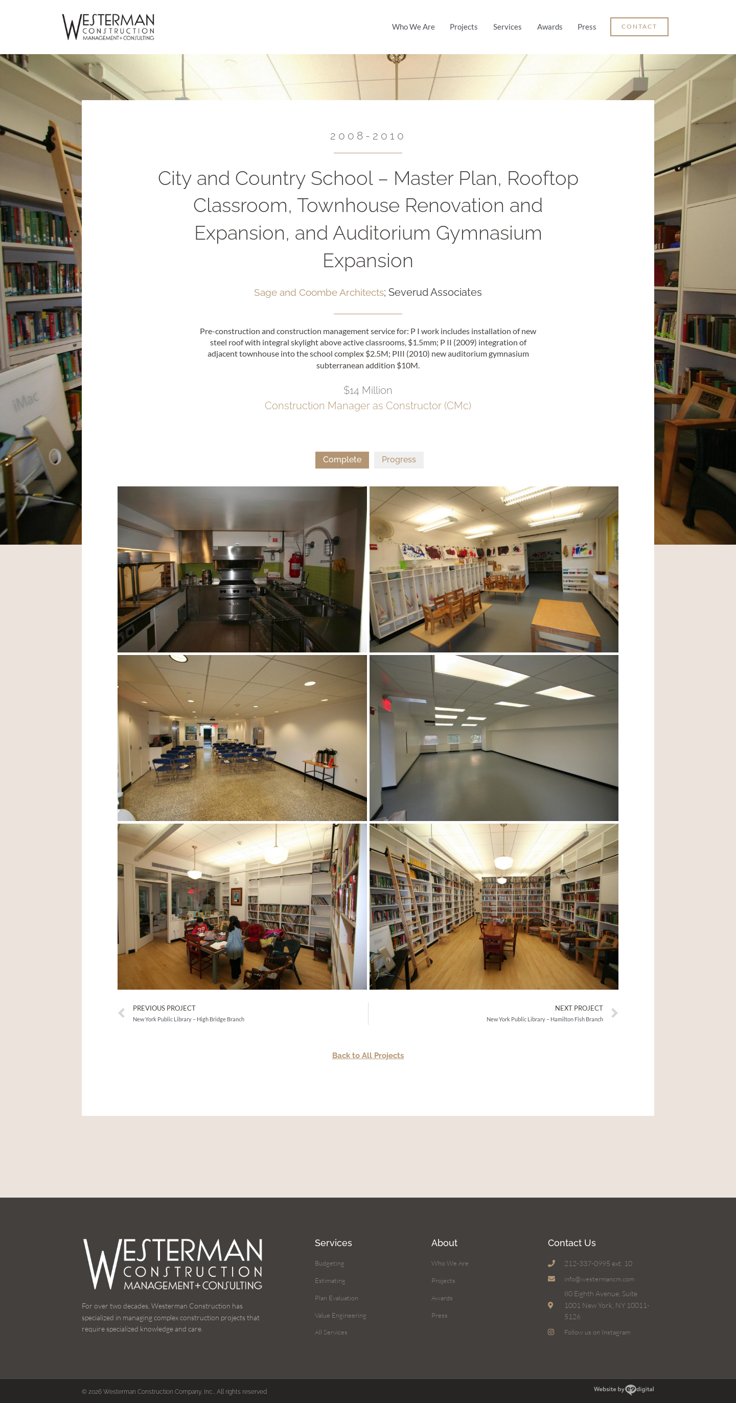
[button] (639, 24)
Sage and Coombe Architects (319, 286)
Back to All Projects (368, 1050)
